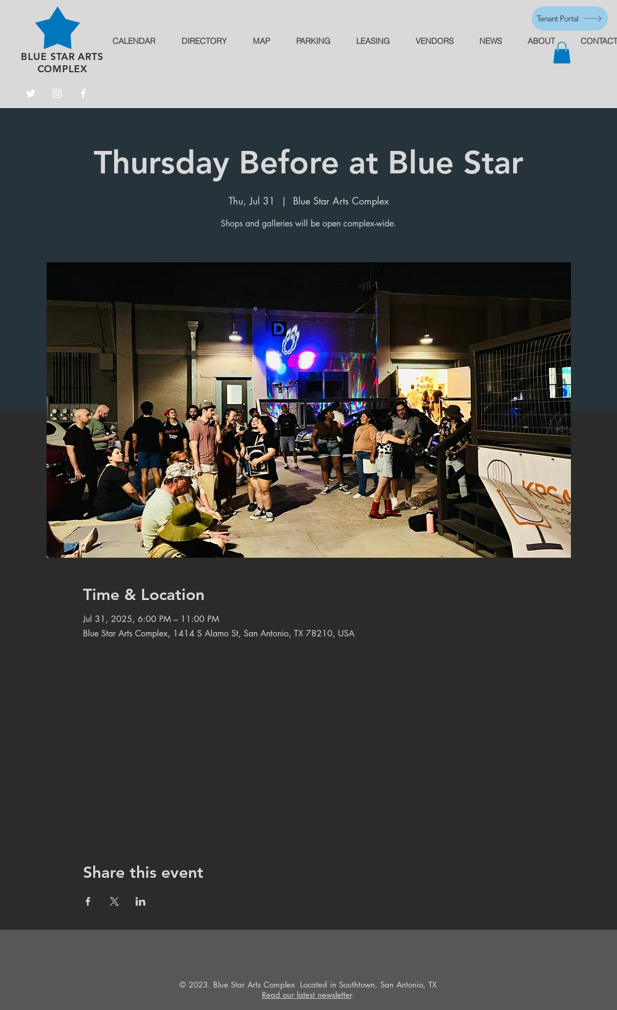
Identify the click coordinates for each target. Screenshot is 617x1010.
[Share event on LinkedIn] (141, 901)
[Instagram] (57, 93)
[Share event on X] (114, 901)
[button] (562, 53)
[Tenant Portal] (570, 18)
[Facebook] (83, 93)
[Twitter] (31, 93)
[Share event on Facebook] (88, 901)
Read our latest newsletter (307, 995)
